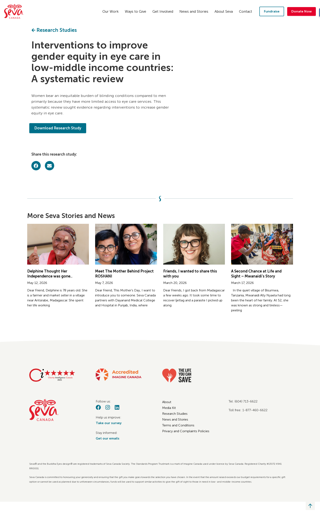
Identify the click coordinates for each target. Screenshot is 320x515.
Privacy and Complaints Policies (185, 431)
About (166, 402)
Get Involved (163, 11)
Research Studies (175, 414)
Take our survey (108, 423)
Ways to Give (136, 11)
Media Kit (169, 408)
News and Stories (194, 11)
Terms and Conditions (178, 425)
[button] (36, 165)
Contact (246, 11)
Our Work (111, 11)
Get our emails (107, 438)
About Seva (225, 11)
